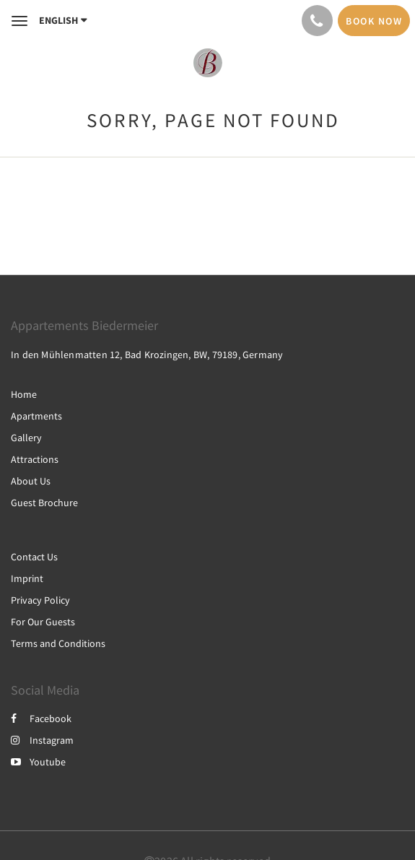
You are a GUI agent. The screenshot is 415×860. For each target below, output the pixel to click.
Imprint (27, 578)
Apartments (36, 415)
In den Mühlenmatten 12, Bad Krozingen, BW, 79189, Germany (147, 354)
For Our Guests (43, 621)
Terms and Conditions (58, 643)
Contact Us (34, 556)
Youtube (38, 761)
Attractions (34, 459)
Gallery (26, 437)
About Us (31, 480)
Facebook (41, 718)
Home (24, 394)
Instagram (42, 740)
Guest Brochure (44, 502)
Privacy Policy (40, 600)
